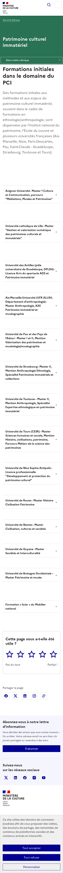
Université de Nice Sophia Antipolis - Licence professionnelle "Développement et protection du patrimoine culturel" (28, 474)
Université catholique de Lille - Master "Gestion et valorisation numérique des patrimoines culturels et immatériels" (29, 232)
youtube (43, 777)
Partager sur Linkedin (25, 696)
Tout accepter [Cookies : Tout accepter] (31, 848)
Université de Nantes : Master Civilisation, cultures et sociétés (25, 527)
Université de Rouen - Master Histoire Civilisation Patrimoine (29, 502)
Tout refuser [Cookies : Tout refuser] (31, 857)
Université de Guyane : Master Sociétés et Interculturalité (24, 551)
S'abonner (31, 749)
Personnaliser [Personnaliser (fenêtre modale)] (31, 867)
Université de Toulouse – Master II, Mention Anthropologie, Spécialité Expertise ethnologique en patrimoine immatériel (30, 405)
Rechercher (49, 4)
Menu (58, 4)
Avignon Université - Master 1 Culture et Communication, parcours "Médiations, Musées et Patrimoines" (29, 195)
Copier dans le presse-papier (43, 696)
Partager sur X (15, 696)
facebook (25, 777)
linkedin (15, 777)
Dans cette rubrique (31, 60)
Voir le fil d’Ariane (11, 20)
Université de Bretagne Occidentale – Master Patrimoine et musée (29, 575)
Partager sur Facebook (6, 696)
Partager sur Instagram (34, 696)
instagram (34, 777)
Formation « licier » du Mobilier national (25, 606)
